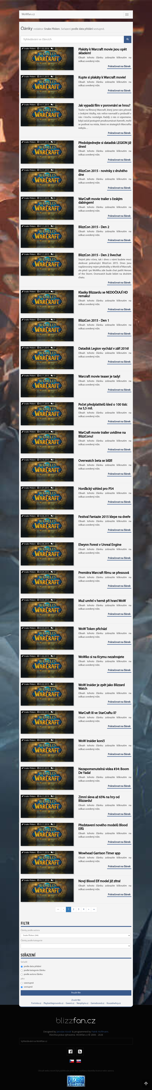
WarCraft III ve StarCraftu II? (97, 713)
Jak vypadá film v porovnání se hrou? (104, 105)
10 (53, 142)
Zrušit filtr (76, 1000)
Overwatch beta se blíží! (95, 461)
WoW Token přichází (92, 629)
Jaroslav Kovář (64, 1031)
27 (53, 348)
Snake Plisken (29, 49)
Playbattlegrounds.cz (53, 1003)
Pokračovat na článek (119, 66)
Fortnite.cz (36, 1003)
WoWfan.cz (28, 14)
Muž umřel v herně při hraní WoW (102, 601)
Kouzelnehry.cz (114, 1003)
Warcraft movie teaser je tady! (99, 376)
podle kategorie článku (33, 970)
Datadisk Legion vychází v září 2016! (103, 348)
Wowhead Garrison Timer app (99, 853)
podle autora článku (32, 974)
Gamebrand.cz (97, 1003)
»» (94, 909)
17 (53, 600)
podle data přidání (31, 966)
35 (53, 198)
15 (53, 376)
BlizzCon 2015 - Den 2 (93, 227)
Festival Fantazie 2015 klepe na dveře (104, 517)
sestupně (27, 987)
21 (53, 320)
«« (58, 909)
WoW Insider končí (91, 741)
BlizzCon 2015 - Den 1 (93, 320)
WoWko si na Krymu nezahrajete (101, 657)
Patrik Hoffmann (99, 1031)
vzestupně (27, 983)
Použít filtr (76, 993)
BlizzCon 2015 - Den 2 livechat (99, 255)
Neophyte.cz (82, 1003)
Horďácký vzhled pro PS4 (96, 489)
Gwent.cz (70, 1003)
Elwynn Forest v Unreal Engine (99, 545)
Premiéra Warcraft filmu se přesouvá (103, 573)
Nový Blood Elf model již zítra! (99, 881)
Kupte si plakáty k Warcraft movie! (102, 77)
